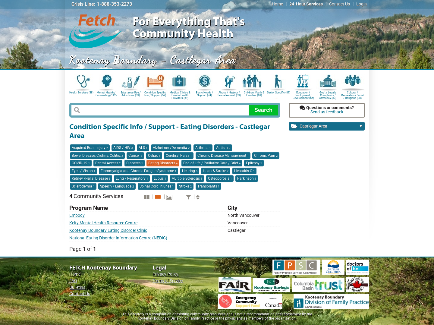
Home (277, 4)
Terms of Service (168, 280)
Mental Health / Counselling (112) (106, 94)
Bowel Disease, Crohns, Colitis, (97, 155)
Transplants (208, 186)
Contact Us (339, 4)
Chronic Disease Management (223, 155)
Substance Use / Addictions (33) (131, 94)
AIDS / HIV (123, 148)
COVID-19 (81, 163)
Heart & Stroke (215, 171)
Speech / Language (117, 186)
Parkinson (246, 178)
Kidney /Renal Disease (91, 178)
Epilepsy (254, 163)
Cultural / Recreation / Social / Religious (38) (352, 95)
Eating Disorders (163, 163)
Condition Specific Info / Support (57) (155, 94)
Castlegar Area (327, 126)
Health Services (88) (81, 92)
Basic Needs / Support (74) (204, 94)
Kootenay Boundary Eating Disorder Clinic (108, 230)
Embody (77, 215)
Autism (223, 148)
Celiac (154, 155)
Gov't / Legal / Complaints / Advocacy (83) (327, 95)
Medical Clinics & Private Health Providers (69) (180, 95)
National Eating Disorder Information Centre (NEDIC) (118, 238)
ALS (143, 148)
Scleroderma (83, 186)
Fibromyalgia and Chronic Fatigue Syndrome (138, 171)
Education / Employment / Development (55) (303, 95)
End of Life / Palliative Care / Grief (212, 163)
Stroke (185, 186)
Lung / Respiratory (132, 178)
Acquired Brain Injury (90, 148)
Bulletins (77, 287)
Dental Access (108, 163)
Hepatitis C (244, 171)
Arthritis (203, 148)
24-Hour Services (306, 4)
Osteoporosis (220, 178)
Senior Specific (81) (278, 92)
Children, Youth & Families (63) (254, 94)
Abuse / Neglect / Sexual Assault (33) (229, 94)
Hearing (189, 171)
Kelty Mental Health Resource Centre (103, 223)
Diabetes (134, 163)
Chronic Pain (266, 155)
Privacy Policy (165, 274)
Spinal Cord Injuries (157, 186)
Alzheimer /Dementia (171, 148)
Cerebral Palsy (179, 155)
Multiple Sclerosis (186, 178)
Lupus (160, 178)
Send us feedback (326, 112)
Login (361, 4)
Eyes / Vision (83, 171)
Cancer (135, 155)
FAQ (73, 280)
